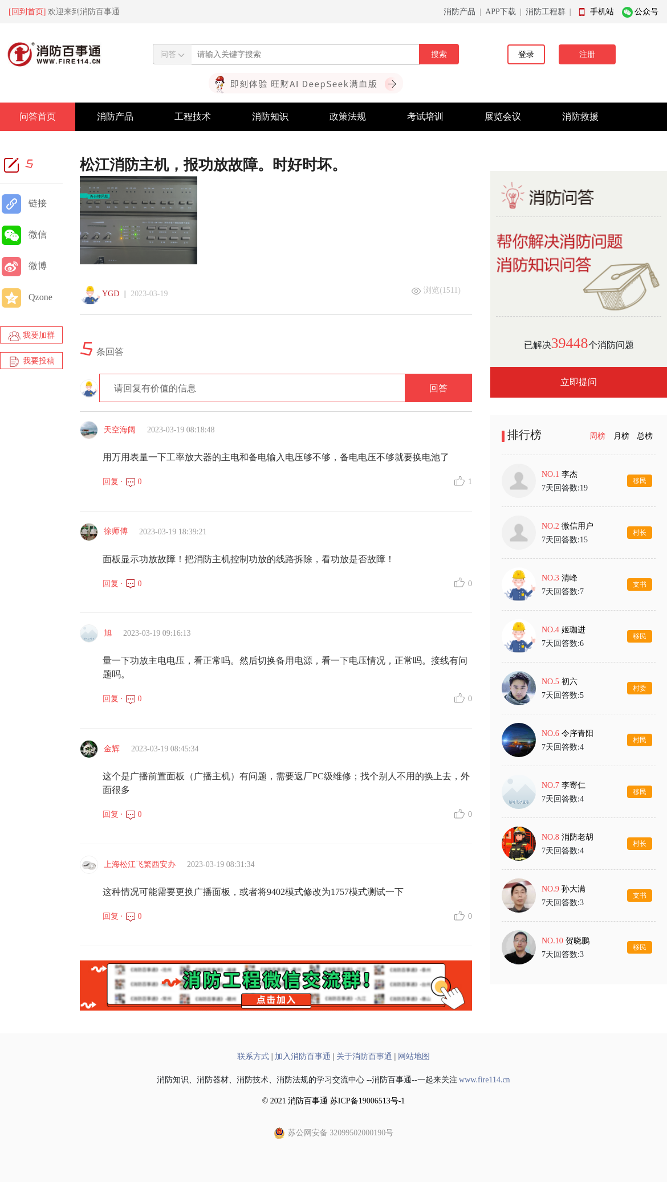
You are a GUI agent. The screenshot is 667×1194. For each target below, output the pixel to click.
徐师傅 (116, 531)
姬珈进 (573, 629)
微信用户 (577, 526)
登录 (526, 54)
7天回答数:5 (563, 695)
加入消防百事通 (303, 1056)
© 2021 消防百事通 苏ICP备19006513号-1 (333, 1101)
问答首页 (37, 116)
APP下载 (500, 11)
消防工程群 (546, 11)
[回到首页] (27, 11)
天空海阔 (120, 430)
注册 (587, 54)
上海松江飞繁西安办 (140, 864)
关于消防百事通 (364, 1056)
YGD (110, 293)
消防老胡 (577, 837)
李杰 (569, 474)
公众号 (646, 11)
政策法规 (348, 116)
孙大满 (573, 889)
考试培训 (425, 116)
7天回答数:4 (563, 747)
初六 (569, 681)
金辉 (112, 749)
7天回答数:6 (563, 643)
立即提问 (578, 382)
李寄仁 (573, 785)
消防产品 (459, 11)
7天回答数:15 (565, 539)
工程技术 (192, 116)
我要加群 (31, 336)
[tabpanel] (579, 714)
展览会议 (503, 116)
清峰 (569, 578)
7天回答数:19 (565, 488)
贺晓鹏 (577, 941)
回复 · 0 (122, 481)
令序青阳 (577, 733)
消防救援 (580, 116)
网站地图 (414, 1056)
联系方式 (253, 1056)
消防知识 (270, 116)
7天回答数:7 (563, 591)
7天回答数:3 (563, 902)
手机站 (602, 11)
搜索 (439, 54)
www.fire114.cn (484, 1080)
